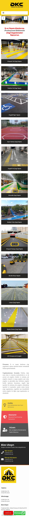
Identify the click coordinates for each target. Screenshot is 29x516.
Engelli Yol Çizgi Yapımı (14, 168)
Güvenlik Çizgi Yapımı (14, 195)
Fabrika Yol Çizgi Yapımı (14, 88)
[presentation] (3, 18)
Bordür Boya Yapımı (14, 275)
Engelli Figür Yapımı (14, 115)
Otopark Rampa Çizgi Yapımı (14, 249)
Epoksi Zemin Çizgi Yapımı (14, 329)
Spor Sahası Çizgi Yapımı (14, 141)
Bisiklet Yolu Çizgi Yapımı (14, 222)
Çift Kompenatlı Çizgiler (14, 356)
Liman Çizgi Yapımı (14, 302)
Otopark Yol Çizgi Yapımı (14, 61)
